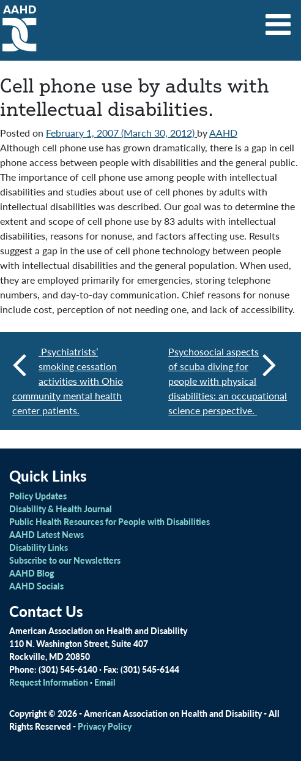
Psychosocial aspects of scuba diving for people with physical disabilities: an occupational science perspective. (227, 380)
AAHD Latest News (46, 534)
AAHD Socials (36, 586)
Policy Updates (38, 496)
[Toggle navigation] (278, 20)
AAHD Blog (31, 573)
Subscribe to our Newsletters (65, 560)
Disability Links (38, 547)
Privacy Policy (105, 726)
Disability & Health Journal (60, 508)
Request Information (48, 682)
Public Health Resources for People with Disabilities (109, 521)
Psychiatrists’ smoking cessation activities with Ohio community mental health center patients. (67, 380)
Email (105, 682)
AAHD (223, 133)
